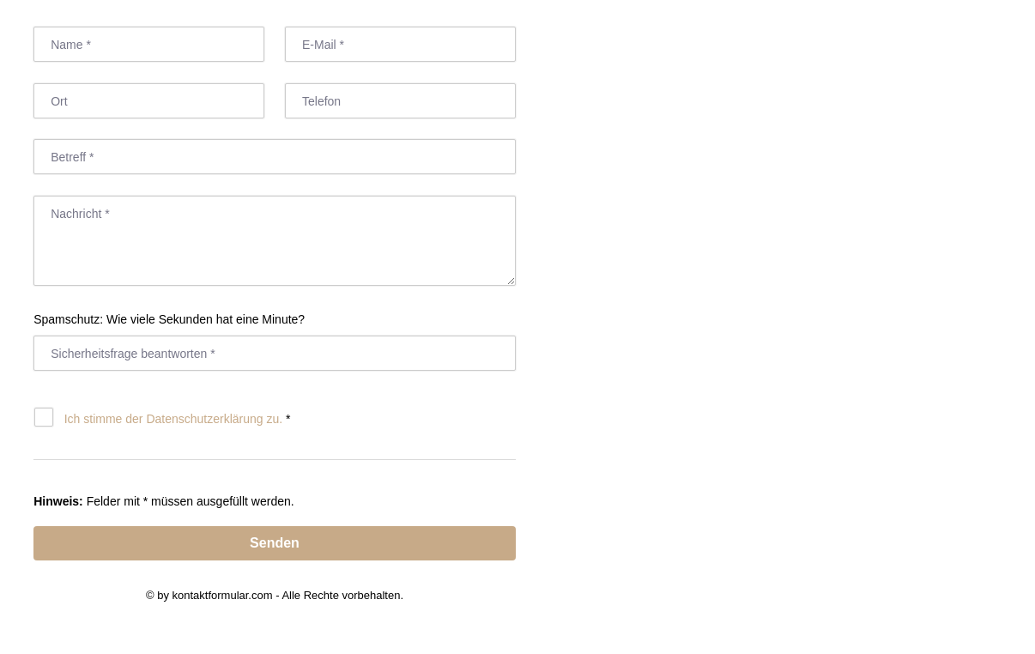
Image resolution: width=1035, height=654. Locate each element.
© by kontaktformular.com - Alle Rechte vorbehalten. (274, 595)
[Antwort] (274, 353)
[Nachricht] (274, 241)
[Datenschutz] (43, 417)
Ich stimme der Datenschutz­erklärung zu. (173, 419)
